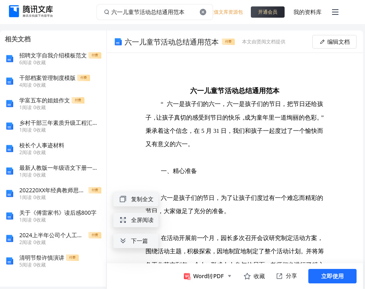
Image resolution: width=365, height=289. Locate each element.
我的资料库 (307, 12)
